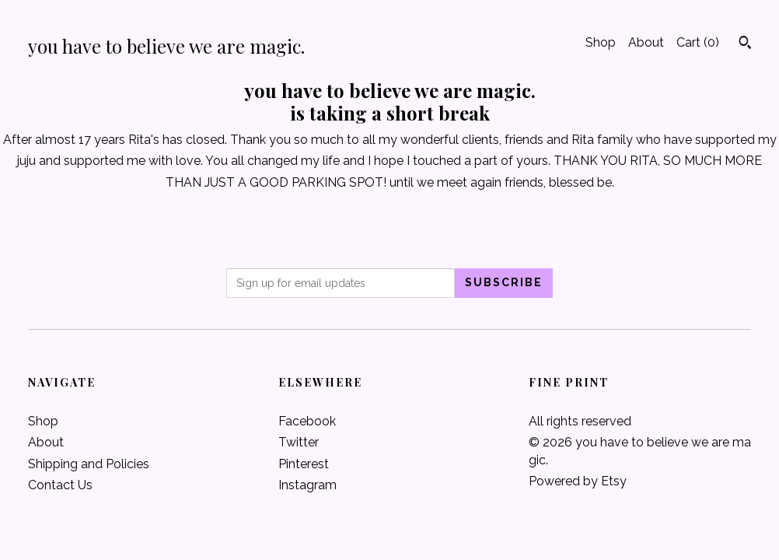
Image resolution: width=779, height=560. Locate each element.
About (646, 42)
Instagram (307, 485)
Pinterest (303, 464)
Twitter (298, 442)
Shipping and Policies (88, 464)
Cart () (697, 42)
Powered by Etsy (578, 481)
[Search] (745, 44)
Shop (600, 42)
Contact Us (60, 485)
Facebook (307, 421)
